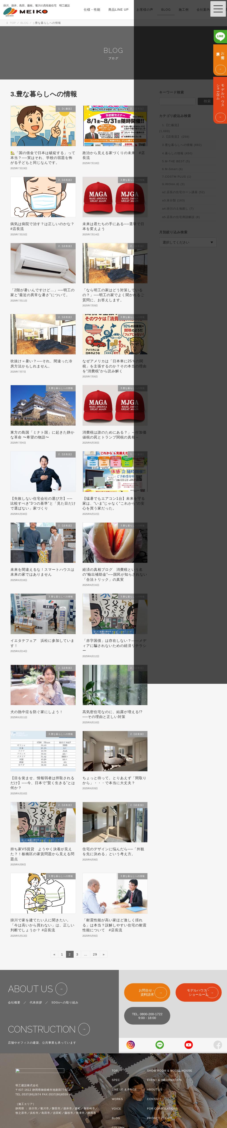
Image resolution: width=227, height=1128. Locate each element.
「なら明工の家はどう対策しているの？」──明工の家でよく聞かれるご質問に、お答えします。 (113, 295)
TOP (115, 1070)
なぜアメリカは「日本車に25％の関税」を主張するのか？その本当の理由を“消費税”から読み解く (114, 366)
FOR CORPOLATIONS (162, 1108)
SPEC (116, 1080)
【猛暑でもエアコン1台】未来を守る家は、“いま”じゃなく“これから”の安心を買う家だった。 (113, 503)
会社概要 (14, 1002)
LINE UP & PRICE (124, 1089)
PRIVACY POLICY (159, 1118)
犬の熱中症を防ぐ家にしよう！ (36, 712)
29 (95, 955)
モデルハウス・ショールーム (198, 992)
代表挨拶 (36, 1002)
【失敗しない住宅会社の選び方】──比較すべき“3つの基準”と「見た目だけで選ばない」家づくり (43, 503)
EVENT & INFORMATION (164, 1080)
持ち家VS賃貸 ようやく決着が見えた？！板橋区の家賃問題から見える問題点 (42, 854)
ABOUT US (30, 989)
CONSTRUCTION (42, 1029)
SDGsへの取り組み (64, 1002)
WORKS (117, 1099)
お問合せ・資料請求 (147, 992)
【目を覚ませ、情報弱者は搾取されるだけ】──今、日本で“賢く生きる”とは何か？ (42, 783)
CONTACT (154, 1099)
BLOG (116, 1118)
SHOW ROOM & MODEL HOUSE (169, 1070)
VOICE (116, 1108)
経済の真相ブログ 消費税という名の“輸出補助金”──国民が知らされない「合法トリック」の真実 (114, 574)
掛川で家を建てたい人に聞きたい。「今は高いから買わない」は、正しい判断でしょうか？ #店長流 (42, 925)
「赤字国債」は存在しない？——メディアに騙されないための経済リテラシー (114, 645)
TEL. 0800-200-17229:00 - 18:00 (147, 1016)
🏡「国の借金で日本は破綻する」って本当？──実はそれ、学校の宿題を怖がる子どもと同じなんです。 (42, 158)
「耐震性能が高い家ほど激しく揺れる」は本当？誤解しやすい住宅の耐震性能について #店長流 (114, 925)
